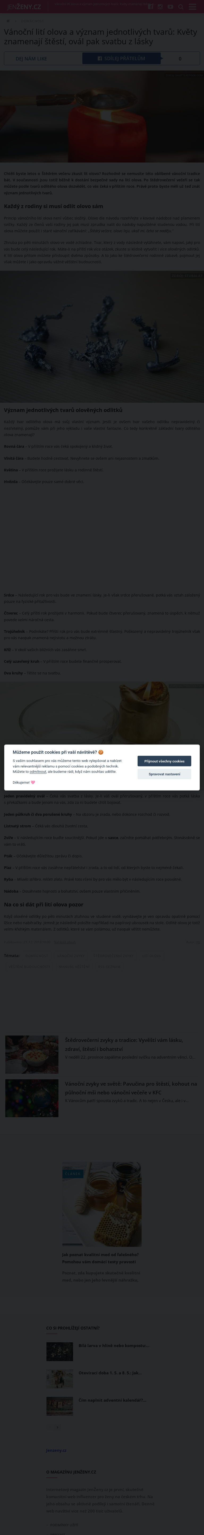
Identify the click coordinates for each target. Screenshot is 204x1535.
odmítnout (38, 771)
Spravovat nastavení (164, 774)
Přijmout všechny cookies (164, 761)
